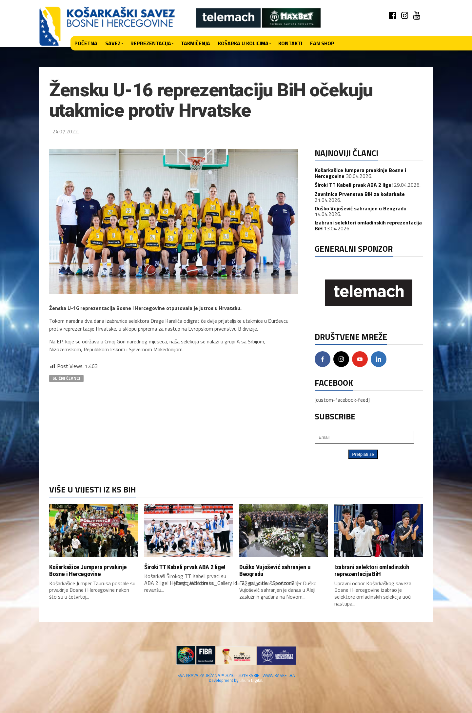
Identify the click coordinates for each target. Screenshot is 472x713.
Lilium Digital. (251, 681)
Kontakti (290, 43)
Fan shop (322, 43)
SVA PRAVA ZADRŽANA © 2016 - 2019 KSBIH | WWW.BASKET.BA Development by (236, 678)
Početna (85, 43)
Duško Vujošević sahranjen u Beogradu (360, 208)
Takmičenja (195, 43)
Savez (113, 43)
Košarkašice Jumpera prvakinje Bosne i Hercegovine (88, 570)
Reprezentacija (150, 43)
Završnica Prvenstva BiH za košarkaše (360, 194)
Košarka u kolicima (243, 43)
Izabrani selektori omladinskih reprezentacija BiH (368, 225)
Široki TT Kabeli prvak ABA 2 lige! (354, 185)
